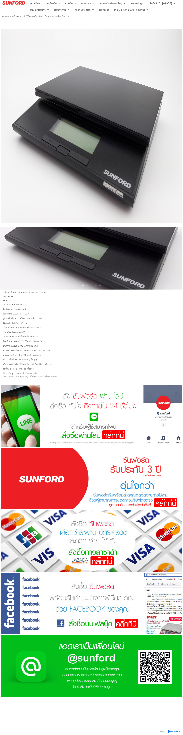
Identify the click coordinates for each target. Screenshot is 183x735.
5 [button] (100, 285)
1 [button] (82, 285)
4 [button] (95, 285)
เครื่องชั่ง (15, 16)
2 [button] (87, 285)
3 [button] (91, 285)
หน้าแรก (5, 16)
